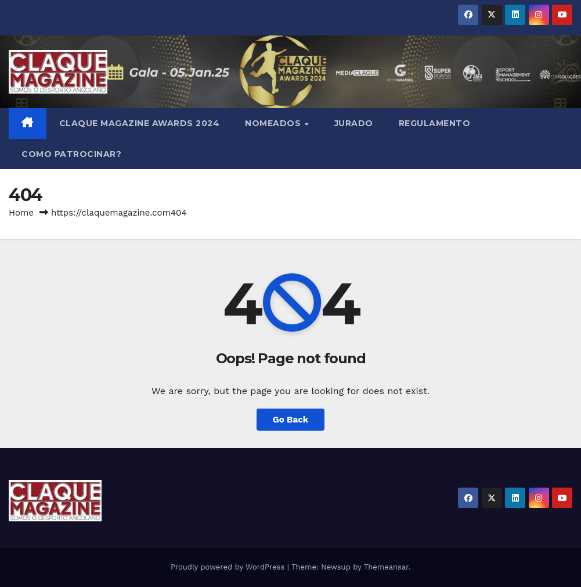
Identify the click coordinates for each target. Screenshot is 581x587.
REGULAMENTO (435, 123)
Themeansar (386, 567)
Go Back (291, 419)
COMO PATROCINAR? (71, 154)
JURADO (353, 123)
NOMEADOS (274, 123)
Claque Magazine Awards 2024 (139, 123)
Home (21, 212)
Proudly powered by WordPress (229, 567)
